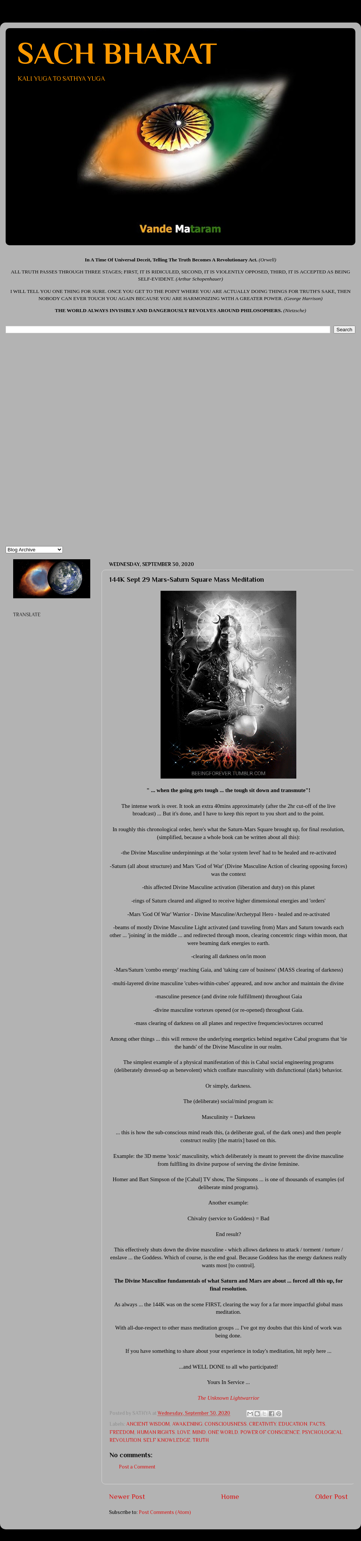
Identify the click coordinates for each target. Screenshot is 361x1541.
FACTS (317, 1424)
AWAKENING (187, 1424)
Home (230, 1496)
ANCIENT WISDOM (148, 1424)
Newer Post (127, 1496)
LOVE (183, 1432)
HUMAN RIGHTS (156, 1432)
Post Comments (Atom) (165, 1512)
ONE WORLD (223, 1432)
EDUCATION (292, 1424)
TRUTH (201, 1440)
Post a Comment (137, 1467)
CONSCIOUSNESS (226, 1424)
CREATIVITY (262, 1424)
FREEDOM (122, 1432)
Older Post (331, 1496)
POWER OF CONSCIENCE (270, 1432)
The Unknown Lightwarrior (228, 1398)
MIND (199, 1432)
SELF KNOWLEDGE (166, 1440)
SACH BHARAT (117, 53)
